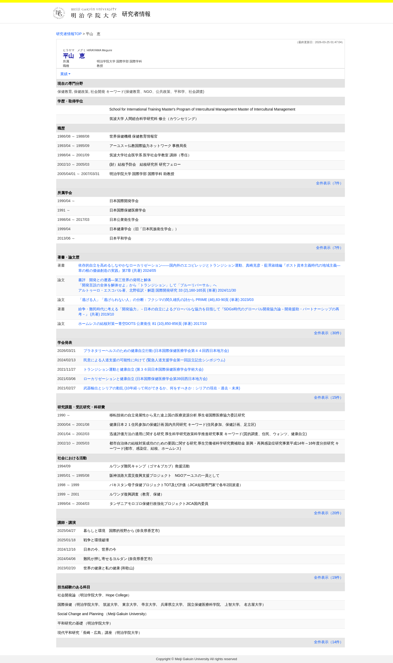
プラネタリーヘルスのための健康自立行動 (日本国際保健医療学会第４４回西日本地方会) (156, 351)
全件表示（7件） (330, 183)
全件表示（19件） (329, 577)
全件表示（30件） (329, 333)
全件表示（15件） (329, 397)
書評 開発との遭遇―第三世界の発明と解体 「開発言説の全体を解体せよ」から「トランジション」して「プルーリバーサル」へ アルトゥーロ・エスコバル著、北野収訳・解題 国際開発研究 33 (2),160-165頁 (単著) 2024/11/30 (157, 285)
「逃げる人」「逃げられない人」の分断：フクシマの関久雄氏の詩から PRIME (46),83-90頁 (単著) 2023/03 (166, 300)
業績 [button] (64, 74)
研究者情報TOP (69, 34)
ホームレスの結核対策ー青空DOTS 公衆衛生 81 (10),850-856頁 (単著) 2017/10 (142, 323)
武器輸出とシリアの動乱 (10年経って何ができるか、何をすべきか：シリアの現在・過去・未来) (161, 388)
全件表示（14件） (329, 642)
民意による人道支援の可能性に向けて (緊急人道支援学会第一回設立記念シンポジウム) (154, 360)
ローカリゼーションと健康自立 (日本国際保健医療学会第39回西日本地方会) (145, 379)
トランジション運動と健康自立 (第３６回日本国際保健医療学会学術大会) (143, 369)
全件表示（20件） (329, 513)
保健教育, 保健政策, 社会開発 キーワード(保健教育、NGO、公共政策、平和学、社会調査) (130, 91)
